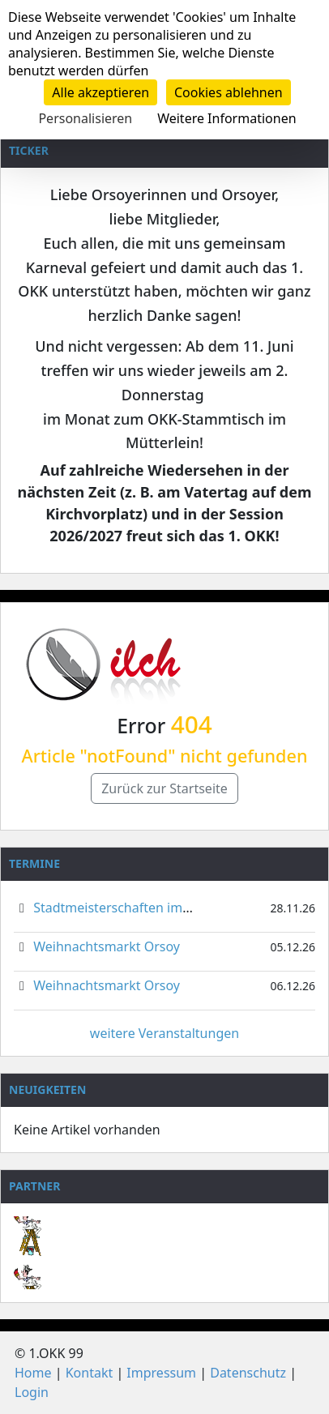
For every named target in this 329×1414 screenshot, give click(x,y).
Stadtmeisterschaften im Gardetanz (141, 907)
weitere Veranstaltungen (164, 1033)
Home (33, 1373)
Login (32, 1392)
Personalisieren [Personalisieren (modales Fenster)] (85, 118)
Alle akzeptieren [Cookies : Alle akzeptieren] (100, 92)
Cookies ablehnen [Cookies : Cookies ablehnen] (228, 92)
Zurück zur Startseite (164, 788)
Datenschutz (248, 1373)
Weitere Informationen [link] (226, 118)
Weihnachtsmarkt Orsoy (106, 946)
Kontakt (89, 1373)
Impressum (161, 1373)
